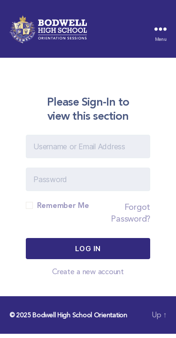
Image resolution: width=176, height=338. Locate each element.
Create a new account (88, 271)
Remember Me (57, 205)
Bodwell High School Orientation (79, 315)
